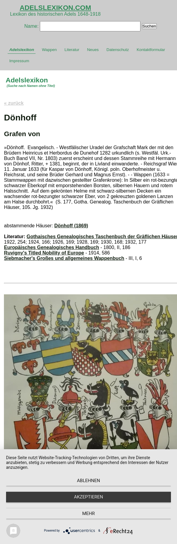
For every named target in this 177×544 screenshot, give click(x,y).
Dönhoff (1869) (71, 225)
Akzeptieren (88, 497)
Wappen (49, 49)
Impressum (19, 61)
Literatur (72, 49)
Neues (93, 49)
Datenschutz (118, 49)
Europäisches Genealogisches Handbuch (51, 247)
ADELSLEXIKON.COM (55, 7)
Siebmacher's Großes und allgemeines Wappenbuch (64, 258)
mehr (88, 513)
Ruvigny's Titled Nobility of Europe (44, 252)
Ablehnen (88, 480)
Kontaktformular (151, 49)
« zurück (14, 103)
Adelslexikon (21, 49)
